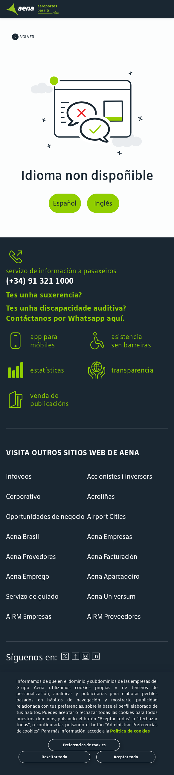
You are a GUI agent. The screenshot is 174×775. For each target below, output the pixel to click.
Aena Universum (111, 596)
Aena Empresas (109, 537)
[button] (87, 275)
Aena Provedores (31, 557)
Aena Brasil (22, 537)
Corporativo (23, 497)
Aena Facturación (112, 557)
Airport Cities (106, 517)
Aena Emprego (27, 576)
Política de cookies (130, 731)
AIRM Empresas (28, 617)
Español (65, 203)
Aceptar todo (126, 756)
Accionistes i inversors (119, 476)
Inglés (103, 203)
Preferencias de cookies (84, 744)
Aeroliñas (101, 497)
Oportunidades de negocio (45, 517)
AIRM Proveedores (114, 617)
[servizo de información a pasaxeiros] (87, 257)
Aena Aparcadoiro (113, 576)
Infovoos (19, 476)
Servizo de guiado (32, 596)
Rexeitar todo (54, 756)
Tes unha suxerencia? (44, 295)
